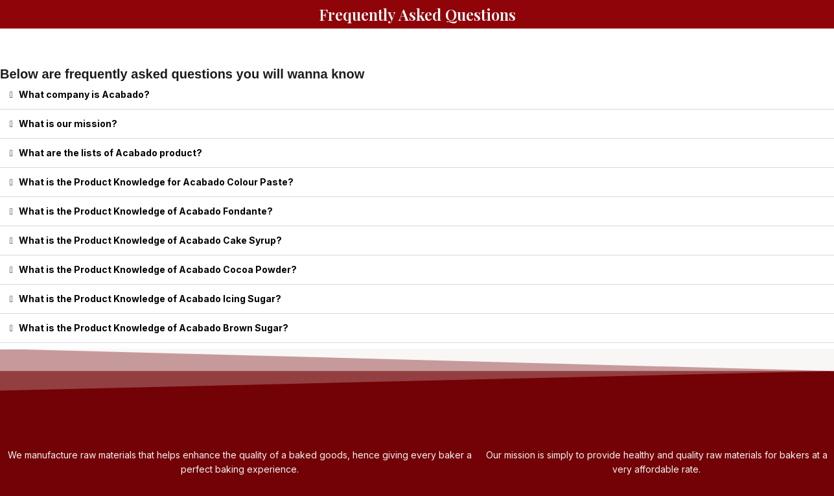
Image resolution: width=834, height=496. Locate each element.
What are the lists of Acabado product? (110, 152)
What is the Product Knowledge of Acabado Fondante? (146, 211)
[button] (417, 95)
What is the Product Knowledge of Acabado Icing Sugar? (150, 298)
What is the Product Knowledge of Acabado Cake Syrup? (150, 240)
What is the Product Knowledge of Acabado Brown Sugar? (153, 327)
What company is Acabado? (84, 94)
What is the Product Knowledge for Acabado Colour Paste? (156, 181)
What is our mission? (68, 123)
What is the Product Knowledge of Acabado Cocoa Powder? (158, 269)
